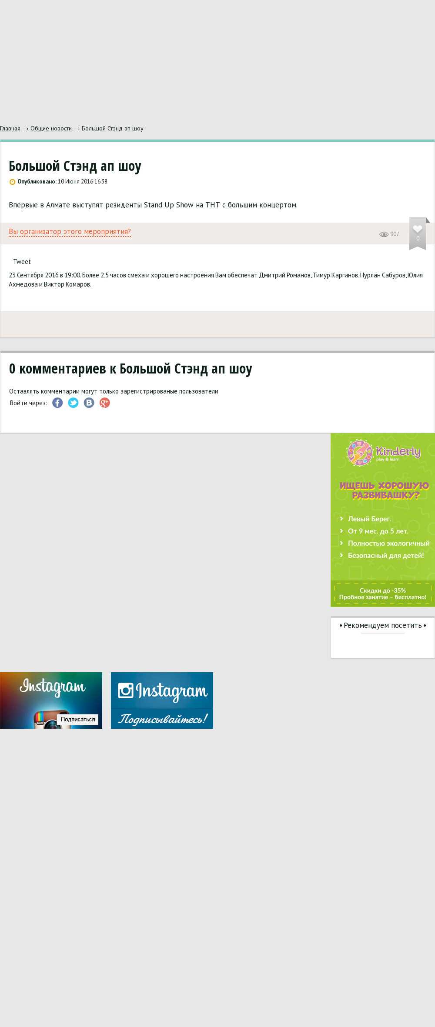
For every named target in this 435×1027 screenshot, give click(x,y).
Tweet (22, 261)
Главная (10, 128)
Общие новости (51, 128)
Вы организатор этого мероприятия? (70, 231)
